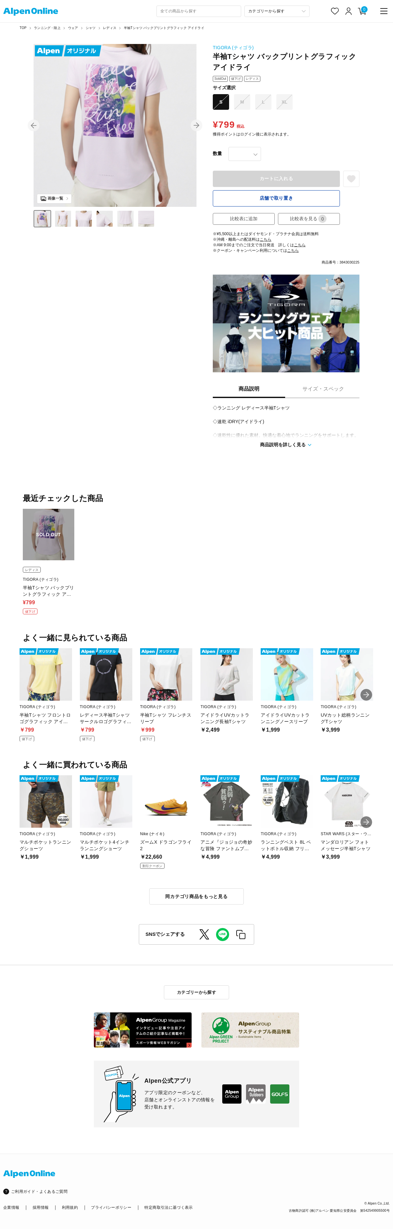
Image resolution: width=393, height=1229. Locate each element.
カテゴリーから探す (196, 992)
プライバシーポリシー (111, 1207)
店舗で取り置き (276, 198)
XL (284, 102)
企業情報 (11, 1207)
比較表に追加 (243, 218)
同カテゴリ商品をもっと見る (196, 896)
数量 (217, 153)
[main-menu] (384, 11)
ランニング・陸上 (47, 28)
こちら (265, 239)
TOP (23, 28)
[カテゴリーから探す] (277, 11)
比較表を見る (308, 219)
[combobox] (198, 11)
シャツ (91, 28)
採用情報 (41, 1207)
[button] (33, 125)
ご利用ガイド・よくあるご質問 (39, 1191)
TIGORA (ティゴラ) (233, 47)
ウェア (73, 28)
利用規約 (70, 1207)
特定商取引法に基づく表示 (168, 1207)
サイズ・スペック (323, 389)
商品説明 (249, 389)
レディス (109, 28)
